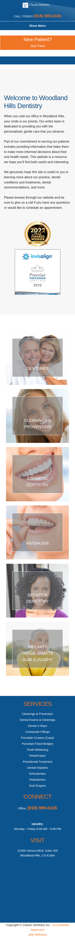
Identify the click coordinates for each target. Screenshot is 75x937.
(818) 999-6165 (47, 16)
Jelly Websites (37, 934)
